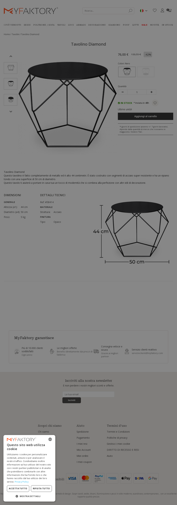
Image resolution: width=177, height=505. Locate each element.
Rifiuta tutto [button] (41, 488)
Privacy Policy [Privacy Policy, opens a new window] (22, 481)
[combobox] (50, 439)
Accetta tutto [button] (18, 488)
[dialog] (29, 468)
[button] (29, 496)
